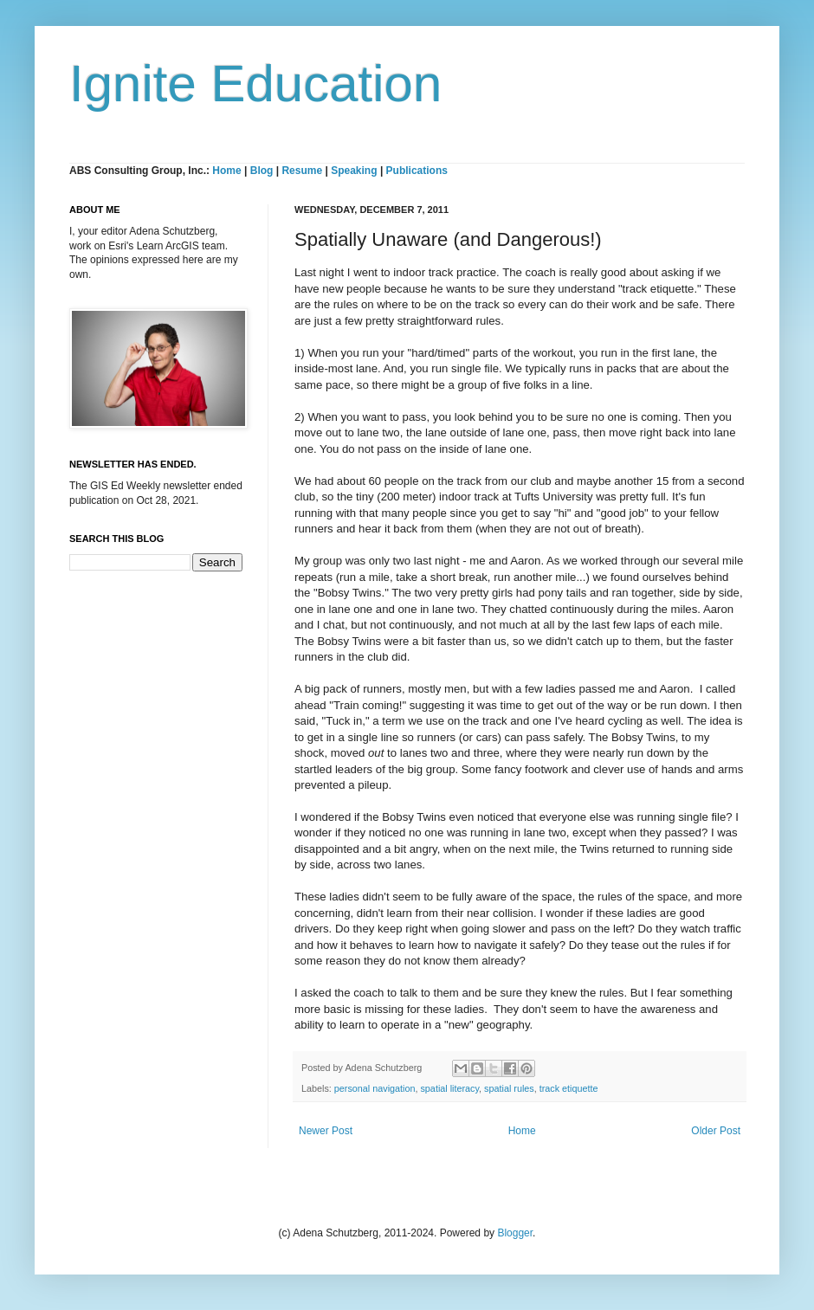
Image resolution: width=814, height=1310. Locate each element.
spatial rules (509, 1088)
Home (226, 171)
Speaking (354, 171)
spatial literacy (449, 1088)
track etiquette (568, 1088)
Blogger (515, 1233)
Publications (417, 171)
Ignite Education (255, 84)
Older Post (715, 1131)
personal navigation (375, 1088)
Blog (262, 171)
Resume (303, 171)
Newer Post (325, 1131)
